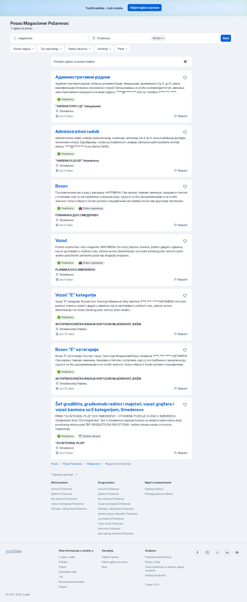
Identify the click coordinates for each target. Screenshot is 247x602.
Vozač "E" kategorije (75, 295)
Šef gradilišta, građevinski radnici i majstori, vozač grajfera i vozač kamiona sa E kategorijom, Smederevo (114, 406)
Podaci (62, 566)
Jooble (26, 594)
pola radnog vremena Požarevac (116, 533)
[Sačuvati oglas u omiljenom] (185, 77)
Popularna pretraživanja (158, 556)
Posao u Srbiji (152, 561)
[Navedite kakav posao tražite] (49, 38)
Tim (61, 576)
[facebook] (197, 552)
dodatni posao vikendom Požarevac (118, 513)
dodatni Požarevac (61, 493)
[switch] (186, 61)
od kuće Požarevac (61, 488)
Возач (61, 186)
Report (180, 116)
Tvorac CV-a (152, 584)
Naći (226, 38)
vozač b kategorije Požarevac (67, 503)
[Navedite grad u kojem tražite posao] (128, 38)
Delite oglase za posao (114, 561)
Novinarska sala (67, 571)
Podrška (63, 561)
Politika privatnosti (155, 575)
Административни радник (82, 77)
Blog (104, 566)
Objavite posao (110, 556)
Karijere (63, 586)
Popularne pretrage (65, 474)
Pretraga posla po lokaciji (159, 493)
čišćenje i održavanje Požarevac (69, 508)
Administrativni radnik (77, 131)
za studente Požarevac (111, 518)
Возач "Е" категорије (77, 349)
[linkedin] (227, 552)
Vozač (61, 240)
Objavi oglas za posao (144, 7)
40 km (159, 38)
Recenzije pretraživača (71, 581)
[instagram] (207, 552)
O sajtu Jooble (67, 556)
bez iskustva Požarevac (64, 498)
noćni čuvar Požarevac (110, 523)
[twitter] (217, 552)
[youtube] (237, 552)
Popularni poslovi (154, 488)
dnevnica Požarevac (109, 528)
